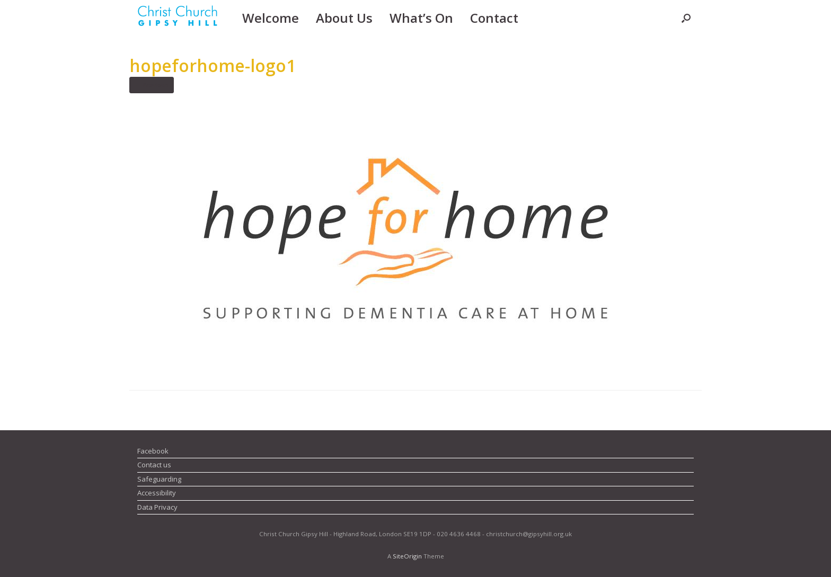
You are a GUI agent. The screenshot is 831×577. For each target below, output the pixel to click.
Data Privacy (157, 507)
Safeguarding (159, 479)
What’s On (421, 17)
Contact (494, 17)
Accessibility (156, 493)
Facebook (153, 451)
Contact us (154, 464)
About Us (344, 17)
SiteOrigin (407, 556)
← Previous (151, 84)
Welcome (270, 17)
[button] (686, 17)
